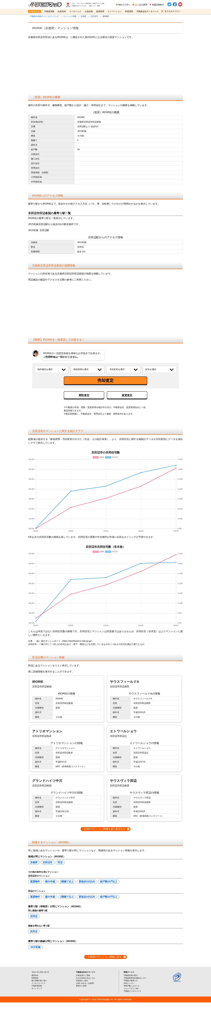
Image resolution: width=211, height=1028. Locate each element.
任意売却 (62, 11)
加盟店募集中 (158, 4)
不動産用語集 (36, 986)
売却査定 (105, 380)
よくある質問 (141, 4)
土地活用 (89, 11)
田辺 (60, 862)
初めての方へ (124, 4)
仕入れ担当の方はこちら (85, 978)
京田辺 (33, 916)
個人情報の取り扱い (39, 981)
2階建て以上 (67, 881)
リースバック (75, 11)
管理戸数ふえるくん (131, 986)
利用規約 (34, 978)
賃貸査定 (127, 395)
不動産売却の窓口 (131, 975)
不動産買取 (49, 11)
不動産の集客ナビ (131, 981)
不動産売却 (34, 11)
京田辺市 (94, 16)
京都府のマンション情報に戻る (105, 956)
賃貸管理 (100, 11)
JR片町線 (35, 947)
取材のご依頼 (81, 986)
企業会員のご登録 (83, 975)
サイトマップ (36, 988)
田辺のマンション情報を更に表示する (104, 829)
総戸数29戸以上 (108, 881)
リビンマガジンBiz (131, 988)
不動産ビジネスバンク (132, 991)
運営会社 (34, 975)
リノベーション (115, 11)
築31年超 (50, 881)
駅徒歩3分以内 (87, 881)
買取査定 (84, 395)
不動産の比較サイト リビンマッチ (44, 16)
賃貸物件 (35, 881)
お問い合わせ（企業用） (85, 983)
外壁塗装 (129, 11)
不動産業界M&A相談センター (135, 978)
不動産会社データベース (147, 11)
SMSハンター (129, 983)
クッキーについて (38, 983)
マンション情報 (69, 16)
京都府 (83, 16)
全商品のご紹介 (82, 981)
